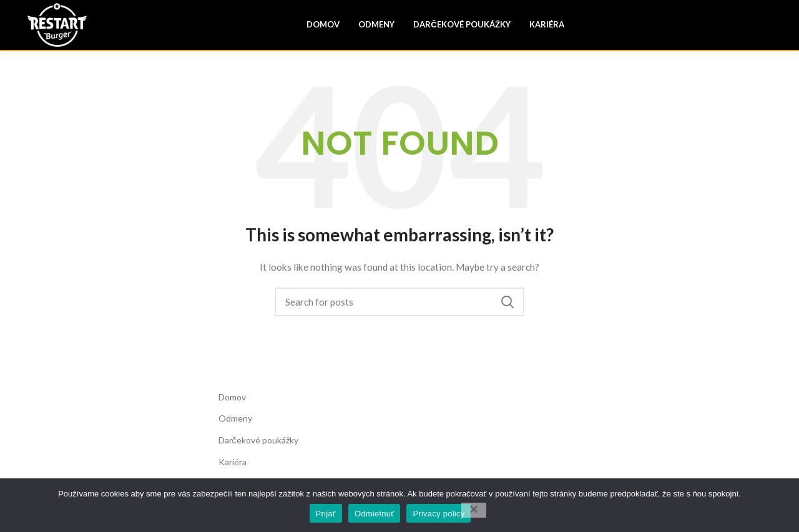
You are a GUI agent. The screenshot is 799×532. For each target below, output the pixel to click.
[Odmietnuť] (473, 510)
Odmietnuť (375, 513)
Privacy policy (438, 513)
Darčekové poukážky (258, 440)
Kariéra (232, 462)
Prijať (326, 513)
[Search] (399, 302)
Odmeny (235, 418)
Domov (232, 397)
